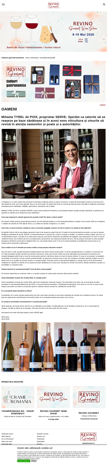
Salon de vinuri (7, 441)
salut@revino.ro (88, 443)
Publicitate (40, 439)
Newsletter (41, 441)
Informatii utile (7, 444)
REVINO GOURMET (89, 413)
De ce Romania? (8, 439)
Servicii (39, 444)
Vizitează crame (7, 434)
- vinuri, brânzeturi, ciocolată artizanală (28, 58)
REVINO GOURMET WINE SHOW (53, 412)
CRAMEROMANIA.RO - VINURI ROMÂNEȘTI (18, 412)
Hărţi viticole (6, 436)
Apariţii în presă (42, 434)
